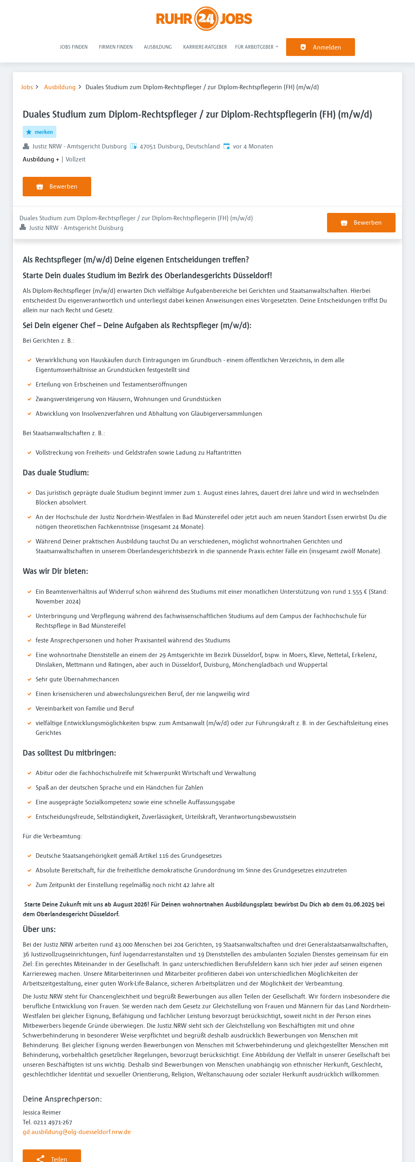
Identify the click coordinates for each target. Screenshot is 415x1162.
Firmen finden (116, 46)
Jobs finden (74, 46)
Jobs (27, 87)
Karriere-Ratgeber (205, 46)
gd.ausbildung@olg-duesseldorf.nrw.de (77, 1099)
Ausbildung (158, 46)
